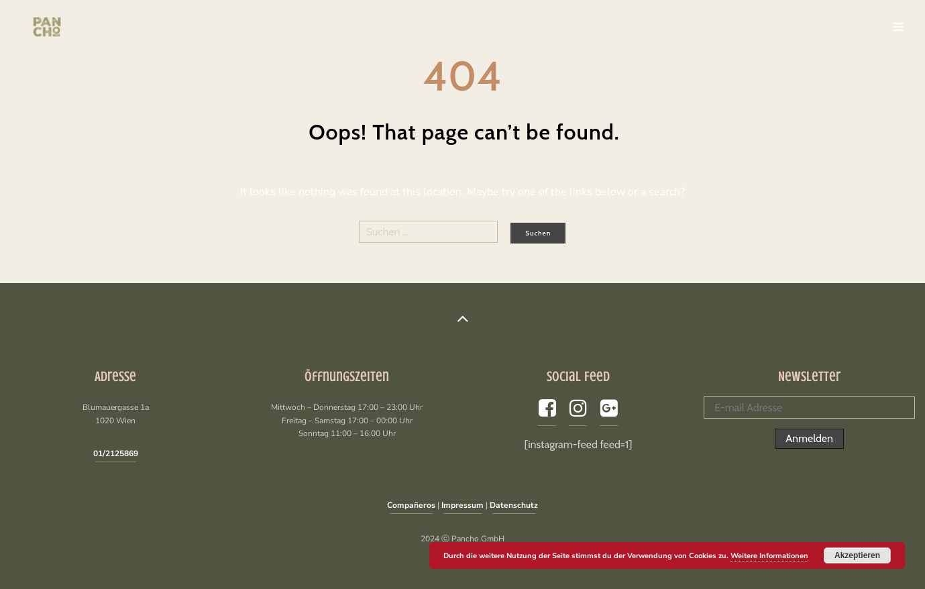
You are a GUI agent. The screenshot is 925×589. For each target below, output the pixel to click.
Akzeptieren (857, 555)
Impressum (462, 505)
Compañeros (411, 505)
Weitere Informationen (769, 556)
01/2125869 (115, 453)
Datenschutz (514, 505)
